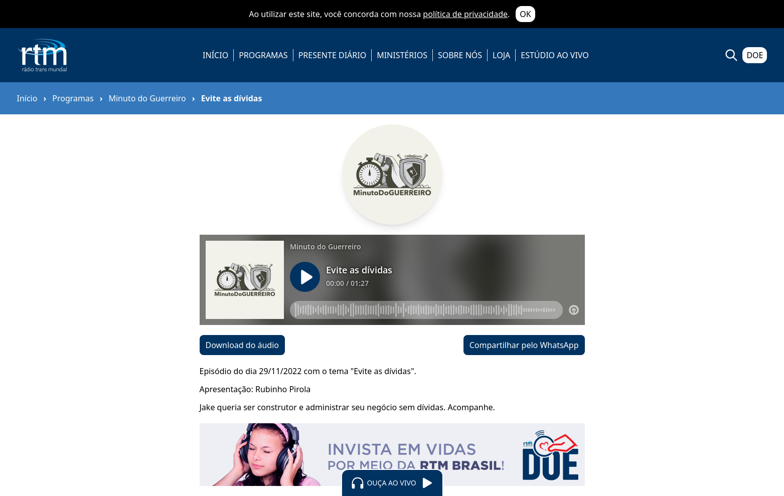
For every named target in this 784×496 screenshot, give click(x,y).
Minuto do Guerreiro (147, 98)
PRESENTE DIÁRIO (332, 55)
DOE (754, 55)
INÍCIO (215, 55)
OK (525, 14)
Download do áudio (242, 345)
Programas (72, 98)
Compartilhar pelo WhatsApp (524, 345)
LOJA (501, 55)
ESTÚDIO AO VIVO (555, 55)
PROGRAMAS (263, 55)
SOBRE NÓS (460, 55)
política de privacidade (465, 14)
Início (27, 98)
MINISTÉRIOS (402, 55)
